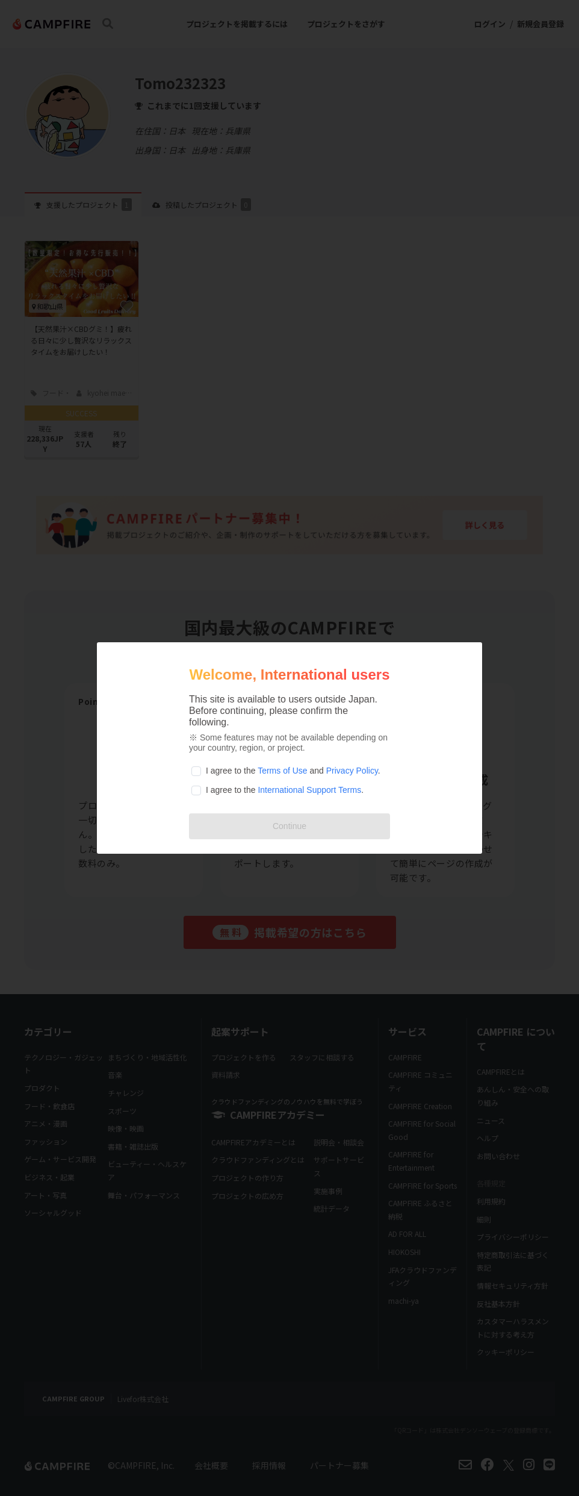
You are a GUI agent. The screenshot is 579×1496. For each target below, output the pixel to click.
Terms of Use (282, 770)
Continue (289, 826)
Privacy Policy (352, 770)
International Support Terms (309, 790)
